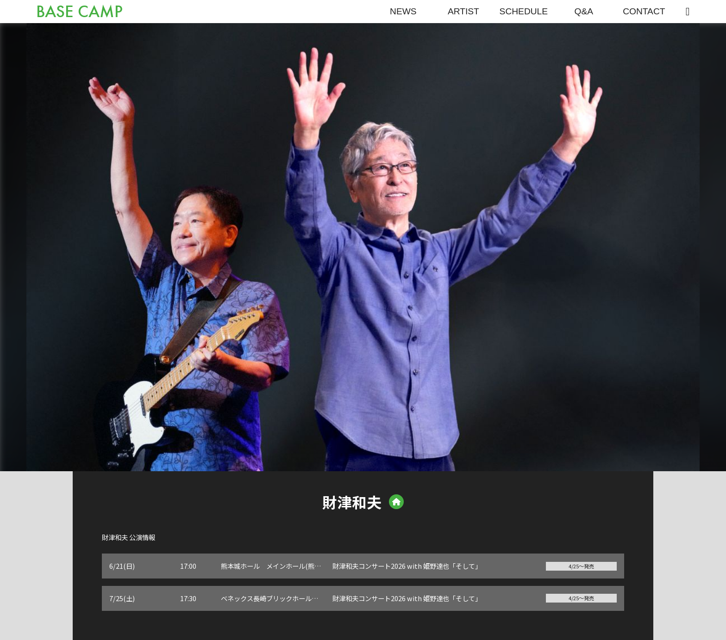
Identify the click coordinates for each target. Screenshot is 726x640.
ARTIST (463, 11)
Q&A (584, 11)
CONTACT (644, 11)
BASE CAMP (79, 11)
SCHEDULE (524, 11)
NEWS (403, 11)
